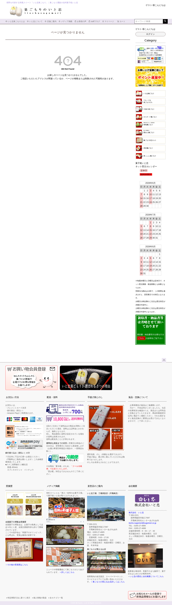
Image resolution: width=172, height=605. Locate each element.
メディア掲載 (65, 21)
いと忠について (34, 21)
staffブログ (94, 21)
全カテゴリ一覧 (56, 598)
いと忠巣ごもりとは (15, 21)
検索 (165, 21)
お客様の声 (80, 21)
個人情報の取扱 (39, 598)
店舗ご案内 (50, 21)
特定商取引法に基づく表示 (19, 598)
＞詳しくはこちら (66, 572)
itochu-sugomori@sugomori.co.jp (142, 523)
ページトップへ (164, 360)
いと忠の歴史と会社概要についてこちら (147, 576)
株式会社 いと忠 (136, 512)
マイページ (108, 21)
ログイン (150, 34)
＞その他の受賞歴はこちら (16, 565)
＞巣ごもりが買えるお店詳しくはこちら (108, 582)
